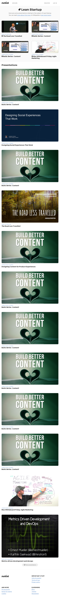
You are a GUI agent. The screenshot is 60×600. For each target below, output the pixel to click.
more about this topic (24, 15)
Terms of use (36, 580)
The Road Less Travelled (12, 36)
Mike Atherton (6, 34)
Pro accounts (6, 589)
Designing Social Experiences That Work (17, 145)
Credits (4, 593)
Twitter (34, 591)
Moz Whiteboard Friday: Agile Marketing (44, 57)
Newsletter (35, 593)
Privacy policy (36, 582)
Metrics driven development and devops (17, 561)
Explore (14, 3)
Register (47, 3)
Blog (33, 589)
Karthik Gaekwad (7, 559)
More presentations (30, 565)
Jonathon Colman (37, 34)
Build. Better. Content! (41, 36)
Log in (55, 3)
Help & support (36, 578)
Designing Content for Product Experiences (19, 267)
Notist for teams (7, 591)
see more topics (46, 15)
